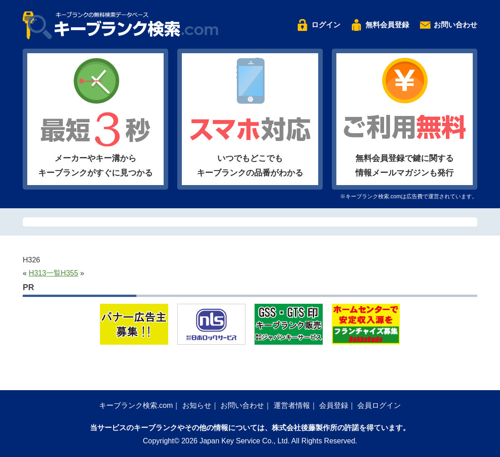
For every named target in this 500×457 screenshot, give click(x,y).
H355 (69, 273)
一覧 (53, 273)
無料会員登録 (387, 25)
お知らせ (196, 405)
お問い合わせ (455, 25)
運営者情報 (292, 405)
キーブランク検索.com (136, 405)
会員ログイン (379, 405)
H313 (37, 273)
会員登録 (333, 405)
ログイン (325, 25)
